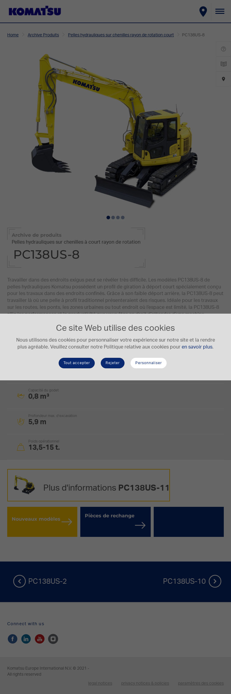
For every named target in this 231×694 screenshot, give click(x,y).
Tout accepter (76, 363)
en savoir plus (197, 347)
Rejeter (113, 363)
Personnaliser (148, 363)
